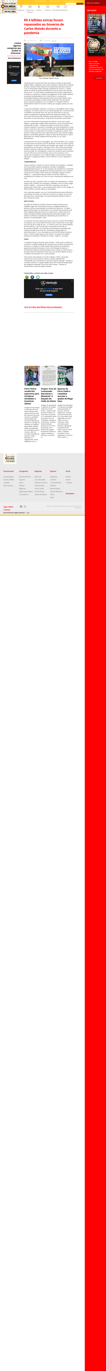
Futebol (53, 485)
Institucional (8, 471)
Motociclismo (55, 488)
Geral (65, 10)
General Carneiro (41, 483)
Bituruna (38, 477)
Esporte (48, 10)
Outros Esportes (56, 491)
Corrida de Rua (55, 483)
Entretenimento (58, 10)
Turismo (69, 483)
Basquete (53, 477)
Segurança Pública (30, 11)
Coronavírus (23, 494)
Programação (8, 477)
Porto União (39, 488)
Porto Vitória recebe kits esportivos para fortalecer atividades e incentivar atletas (31, 396)
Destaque (47, 40)
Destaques (70, 493)
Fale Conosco (8, 485)
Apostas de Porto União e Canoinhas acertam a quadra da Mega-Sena (65, 394)
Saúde (68, 480)
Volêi (52, 497)
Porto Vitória (39, 491)
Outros (68, 477)
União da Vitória (41, 494)
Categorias (23, 471)
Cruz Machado (40, 480)
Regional (21, 10)
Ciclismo (53, 480)
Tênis (52, 494)
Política (39, 10)
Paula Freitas (39, 485)
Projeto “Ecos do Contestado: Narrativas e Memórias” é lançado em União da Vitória (48, 394)
